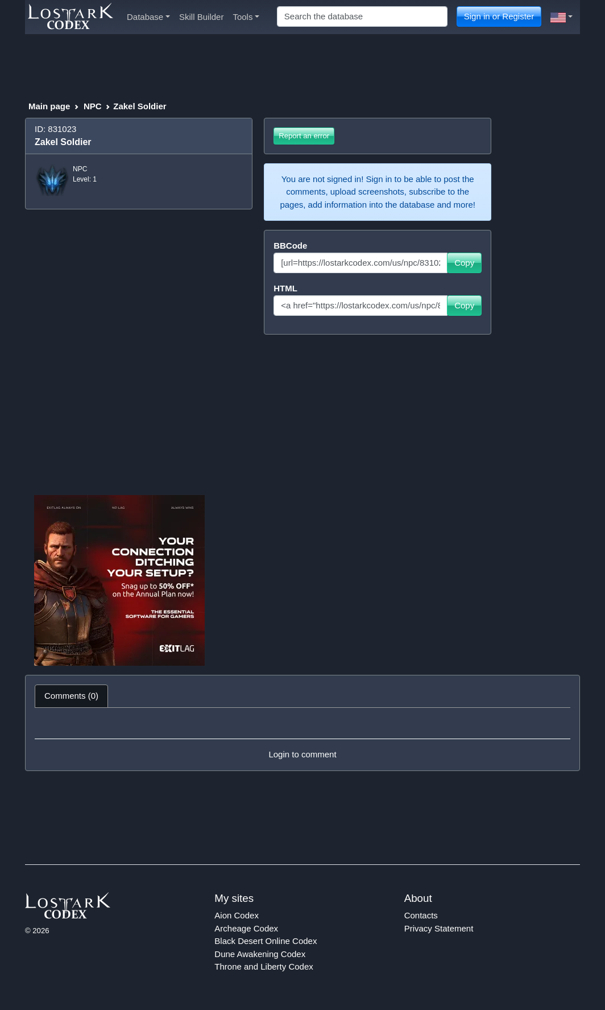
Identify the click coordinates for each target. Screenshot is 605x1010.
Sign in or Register (499, 16)
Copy (464, 262)
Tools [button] (246, 17)
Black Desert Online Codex (265, 941)
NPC (93, 106)
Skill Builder (201, 17)
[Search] (362, 16)
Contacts (421, 915)
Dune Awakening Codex (259, 954)
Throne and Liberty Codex (263, 966)
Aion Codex (236, 915)
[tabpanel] (302, 739)
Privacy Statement (439, 928)
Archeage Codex (246, 928)
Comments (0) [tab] (71, 695)
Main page (49, 106)
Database (148, 17)
